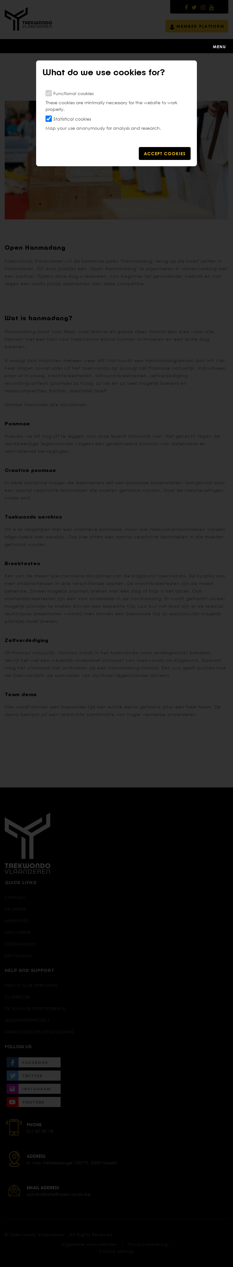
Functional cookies (73, 93)
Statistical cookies (72, 119)
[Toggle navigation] (116, 46)
